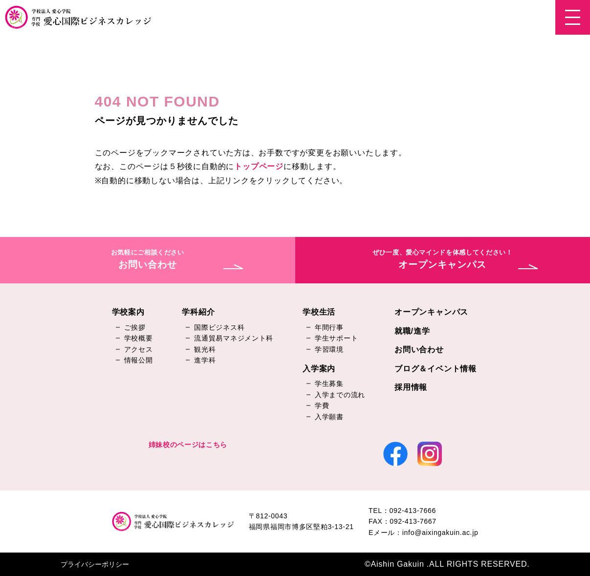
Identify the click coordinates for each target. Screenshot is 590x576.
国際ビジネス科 (219, 327)
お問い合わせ (419, 349)
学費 (322, 405)
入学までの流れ (340, 395)
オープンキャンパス (431, 312)
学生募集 (329, 383)
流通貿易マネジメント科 (233, 338)
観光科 (205, 349)
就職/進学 (412, 331)
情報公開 (138, 360)
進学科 (205, 360)
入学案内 (319, 368)
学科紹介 (198, 312)
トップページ (259, 166)
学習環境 (329, 349)
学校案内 (128, 312)
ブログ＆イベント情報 (435, 368)
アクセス (138, 349)
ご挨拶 (135, 327)
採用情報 (410, 387)
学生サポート (336, 338)
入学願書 (329, 417)
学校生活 (319, 312)
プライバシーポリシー (95, 564)
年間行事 (329, 327)
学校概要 (138, 338)
